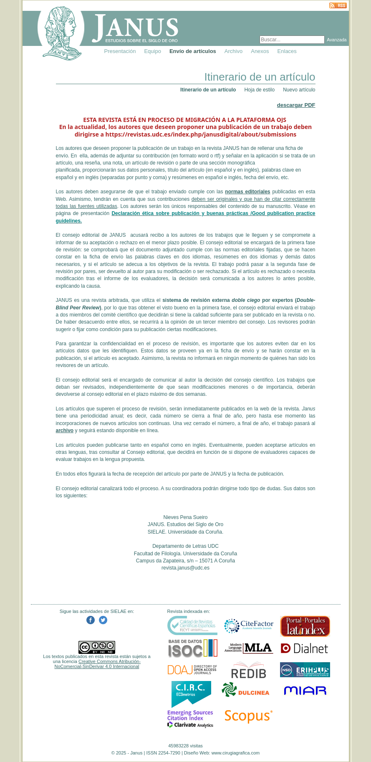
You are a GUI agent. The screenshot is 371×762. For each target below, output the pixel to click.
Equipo (152, 51)
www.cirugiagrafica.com (236, 752)
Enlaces (287, 51)
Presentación (120, 51)
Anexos (260, 51)
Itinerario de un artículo (208, 90)
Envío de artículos (192, 51)
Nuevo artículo (299, 90)
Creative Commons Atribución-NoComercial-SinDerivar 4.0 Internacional (98, 664)
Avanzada (336, 39)
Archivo (233, 51)
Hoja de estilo (259, 90)
